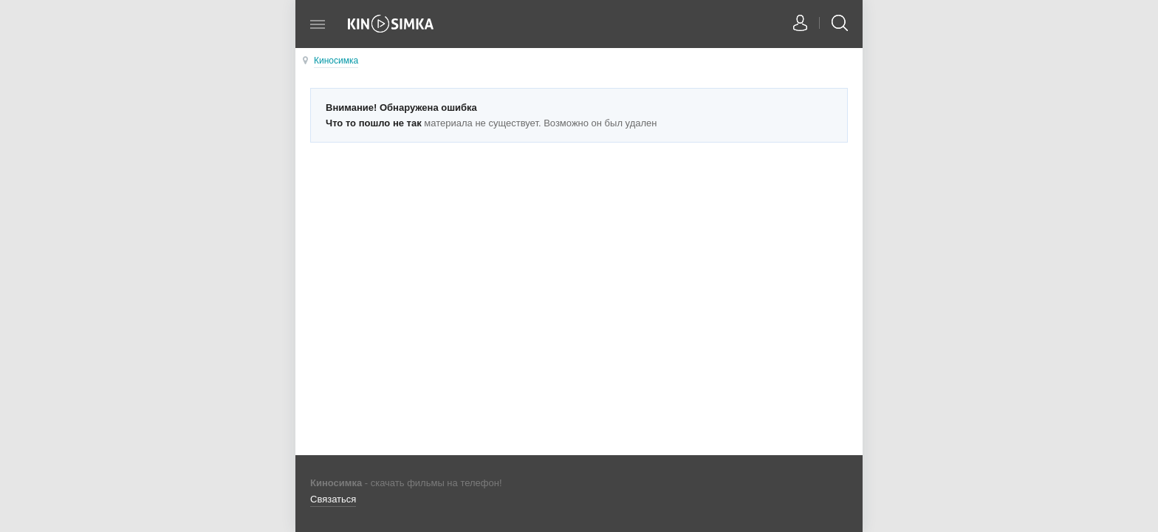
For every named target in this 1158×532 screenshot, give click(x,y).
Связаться (333, 499)
